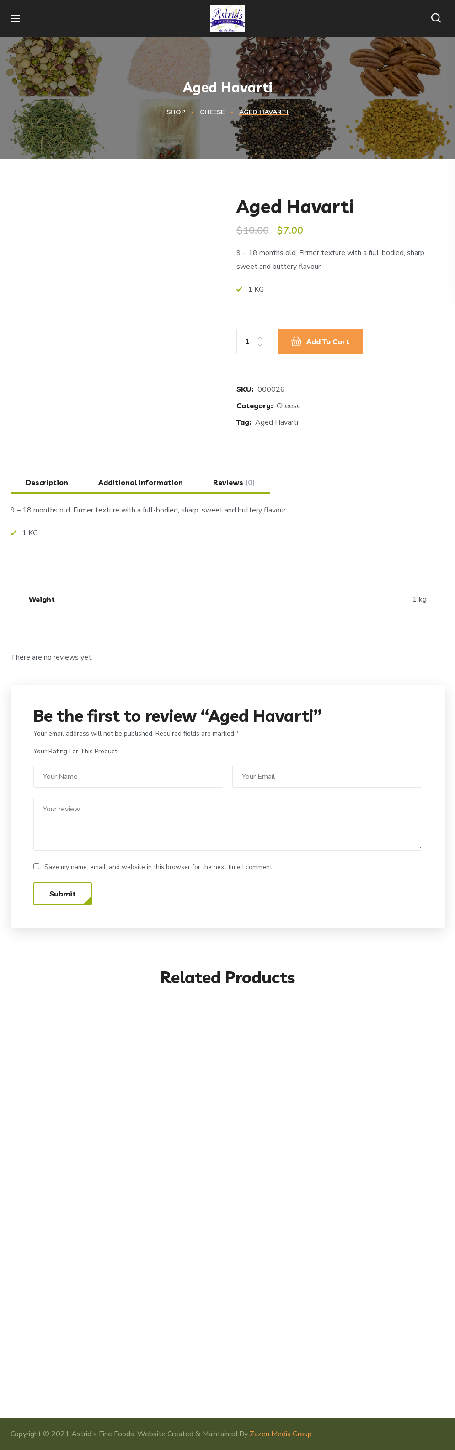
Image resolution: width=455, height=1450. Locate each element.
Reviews (234, 483)
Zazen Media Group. (281, 1434)
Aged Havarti (276, 422)
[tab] (47, 482)
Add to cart (327, 341)
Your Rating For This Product (75, 751)
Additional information (140, 482)
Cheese (212, 112)
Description (47, 482)
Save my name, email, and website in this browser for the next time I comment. (158, 867)
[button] (438, 18)
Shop (175, 112)
